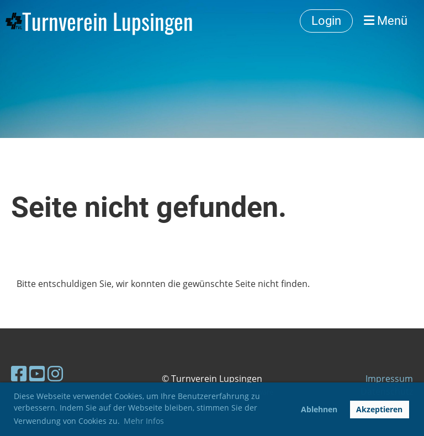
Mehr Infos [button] (144, 421)
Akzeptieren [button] (379, 409)
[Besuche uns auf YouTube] (37, 373)
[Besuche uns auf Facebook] (18, 373)
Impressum (389, 379)
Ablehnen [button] (319, 409)
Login (326, 21)
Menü (385, 21)
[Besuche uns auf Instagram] (55, 373)
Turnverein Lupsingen (107, 21)
